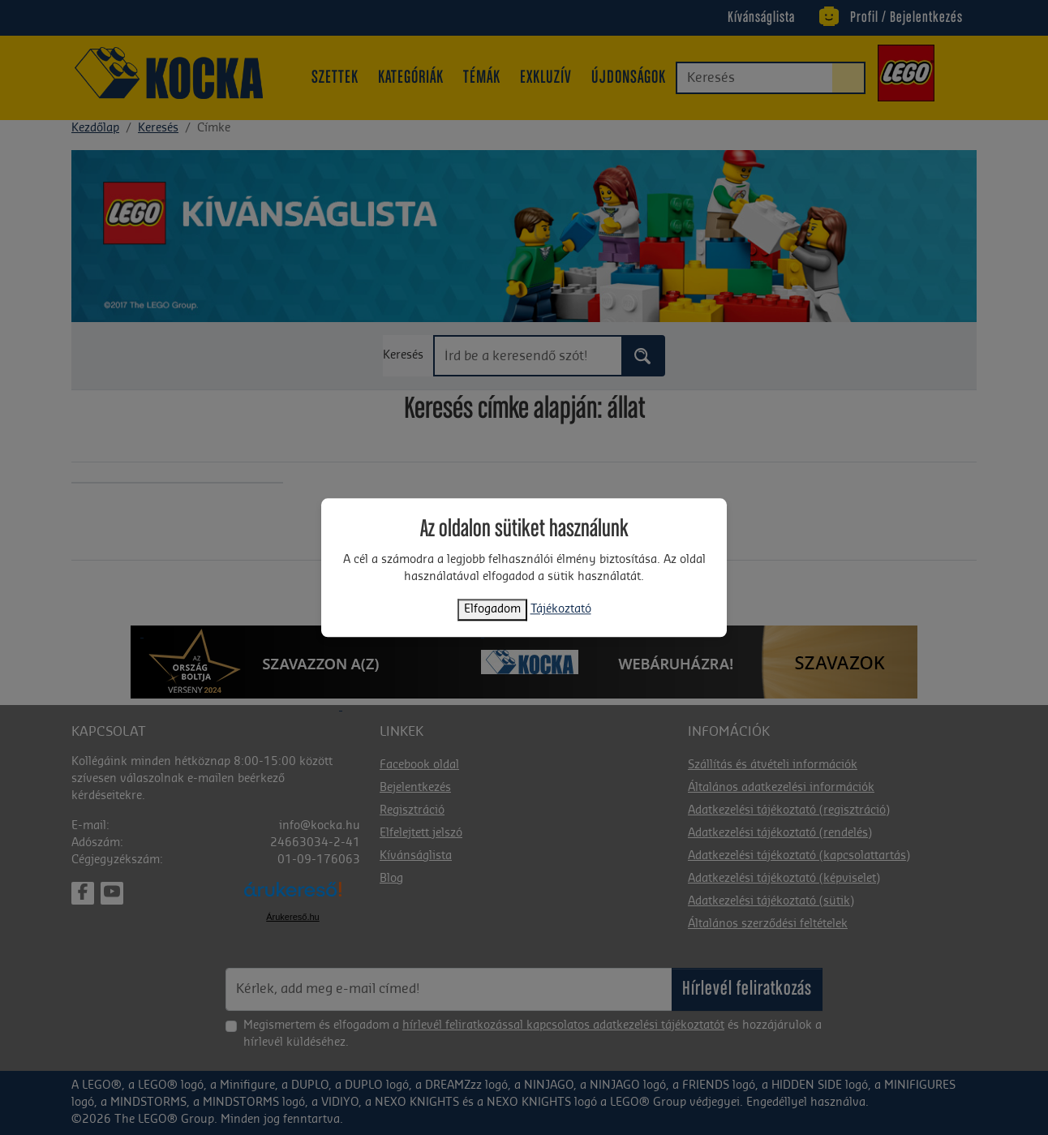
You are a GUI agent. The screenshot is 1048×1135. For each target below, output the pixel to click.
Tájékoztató (560, 609)
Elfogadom (492, 609)
